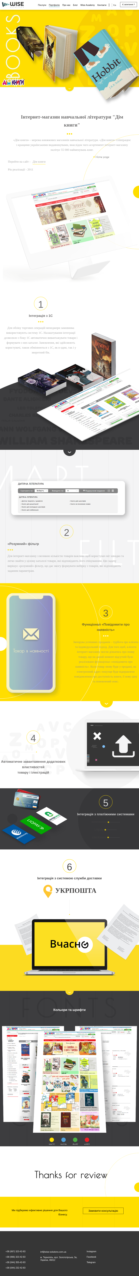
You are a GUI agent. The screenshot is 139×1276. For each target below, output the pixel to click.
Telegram (91, 1262)
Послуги (42, 5)
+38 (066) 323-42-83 (15, 1257)
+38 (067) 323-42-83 (15, 1251)
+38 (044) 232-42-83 (15, 1268)
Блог (75, 5)
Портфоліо (54, 5)
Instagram (91, 1251)
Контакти (101, 5)
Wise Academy (87, 5)
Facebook (91, 1257)
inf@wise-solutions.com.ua (53, 1252)
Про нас (66, 5)
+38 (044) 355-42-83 (15, 1262)
